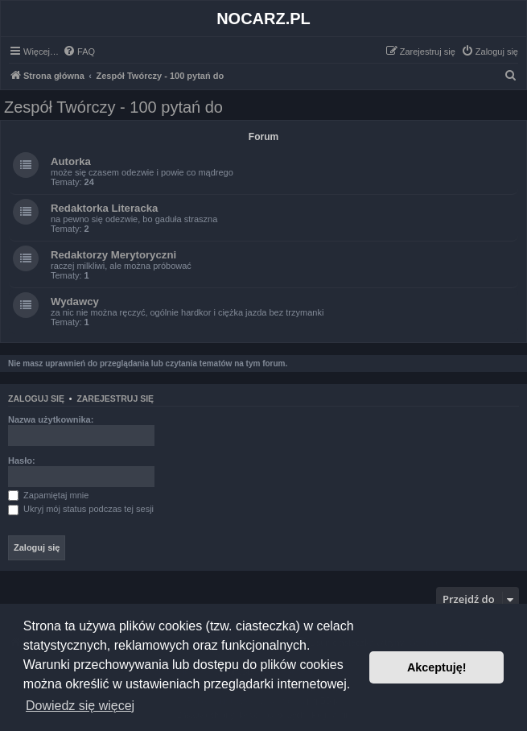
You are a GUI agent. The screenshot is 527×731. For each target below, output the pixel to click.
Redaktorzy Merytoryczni (113, 255)
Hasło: (21, 460)
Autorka (71, 161)
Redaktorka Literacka (104, 208)
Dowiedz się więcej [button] (80, 705)
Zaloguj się (36, 398)
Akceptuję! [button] (437, 667)
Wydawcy (75, 301)
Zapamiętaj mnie (48, 495)
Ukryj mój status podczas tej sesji (81, 509)
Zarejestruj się (115, 398)
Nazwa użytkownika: (50, 419)
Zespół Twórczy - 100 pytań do (113, 107)
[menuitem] (79, 51)
